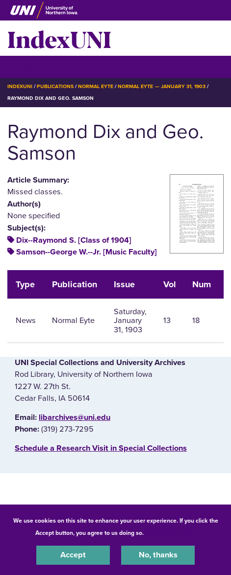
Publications (55, 86)
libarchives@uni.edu (74, 417)
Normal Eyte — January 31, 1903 (161, 86)
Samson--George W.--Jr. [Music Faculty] (86, 252)
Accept (73, 555)
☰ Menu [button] (24, 66)
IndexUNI (59, 38)
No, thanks (158, 555)
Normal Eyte (95, 86)
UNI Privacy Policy (171, 532)
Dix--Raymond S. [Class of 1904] (73, 240)
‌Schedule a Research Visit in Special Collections (101, 448)
